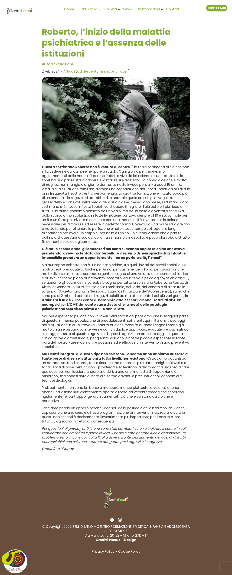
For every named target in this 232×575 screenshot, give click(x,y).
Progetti (110, 9)
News (127, 9)
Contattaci (217, 8)
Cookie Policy (129, 551)
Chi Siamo (88, 9)
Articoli (69, 71)
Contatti (173, 9)
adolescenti (87, 71)
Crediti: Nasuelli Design (116, 539)
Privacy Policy (103, 551)
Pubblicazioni (149, 9)
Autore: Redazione (58, 64)
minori (104, 71)
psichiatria (119, 71)
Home (69, 9)
